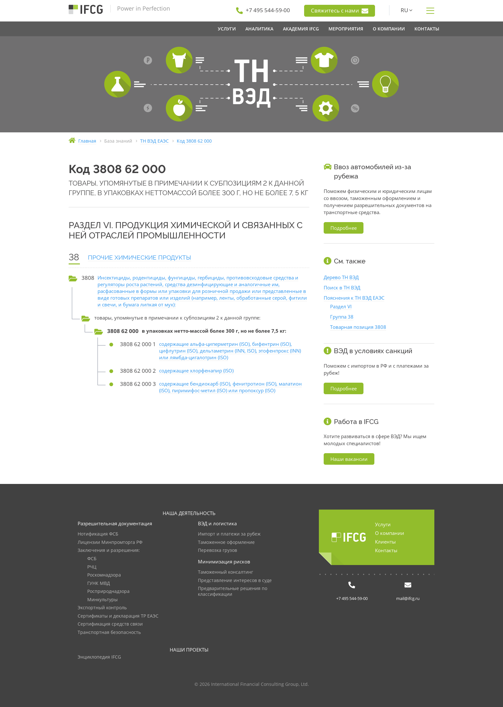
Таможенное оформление (226, 542)
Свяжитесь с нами (339, 10)
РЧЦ (91, 567)
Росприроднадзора (108, 591)
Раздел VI (341, 306)
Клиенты (385, 541)
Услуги (383, 524)
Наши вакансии (349, 459)
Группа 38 (342, 316)
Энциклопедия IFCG (99, 657)
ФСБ (92, 558)
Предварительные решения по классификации (232, 591)
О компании (389, 533)
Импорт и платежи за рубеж (229, 534)
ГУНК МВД (98, 583)
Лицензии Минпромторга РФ (110, 542)
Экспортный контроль (102, 608)
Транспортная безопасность (109, 632)
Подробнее (343, 228)
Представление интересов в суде (235, 580)
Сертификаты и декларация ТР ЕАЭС (118, 616)
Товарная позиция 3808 (358, 327)
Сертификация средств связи (110, 624)
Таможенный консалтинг (225, 572)
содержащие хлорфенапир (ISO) (196, 370)
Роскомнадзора (104, 575)
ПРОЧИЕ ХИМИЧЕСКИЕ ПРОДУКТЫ (139, 257)
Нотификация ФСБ (98, 534)
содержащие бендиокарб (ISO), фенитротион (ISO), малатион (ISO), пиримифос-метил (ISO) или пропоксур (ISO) (230, 387)
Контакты (386, 550)
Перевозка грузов (217, 550)
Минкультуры (102, 600)
